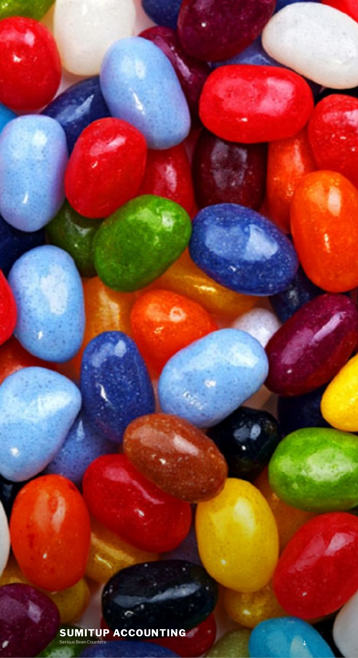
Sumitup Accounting (123, 633)
